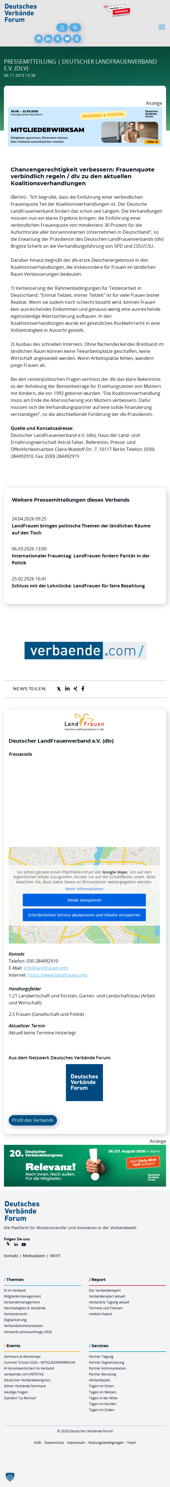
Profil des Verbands (33, 1120)
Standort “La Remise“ (20, 1398)
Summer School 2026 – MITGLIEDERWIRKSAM (39, 1362)
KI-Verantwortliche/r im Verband (29, 1368)
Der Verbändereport (105, 1290)
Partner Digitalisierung (106, 1362)
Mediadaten (34, 1255)
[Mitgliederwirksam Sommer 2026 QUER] (85, 110)
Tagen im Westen (102, 1392)
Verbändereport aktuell (107, 1296)
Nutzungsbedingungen (106, 1442)
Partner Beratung (102, 1374)
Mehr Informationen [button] (84, 888)
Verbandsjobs (99, 1380)
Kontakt (11, 1255)
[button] (10, 1477)
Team (131, 1442)
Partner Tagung (101, 1356)
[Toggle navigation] (162, 27)
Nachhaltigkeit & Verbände (25, 1308)
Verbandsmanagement (22, 1302)
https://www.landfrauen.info (58, 975)
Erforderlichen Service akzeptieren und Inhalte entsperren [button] (84, 915)
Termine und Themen (106, 1308)
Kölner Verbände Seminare (25, 1386)
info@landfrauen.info (46, 968)
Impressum (76, 1442)
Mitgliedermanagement (22, 1296)
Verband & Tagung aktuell (109, 1302)
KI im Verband (15, 1290)
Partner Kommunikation (107, 1368)
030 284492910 (42, 961)
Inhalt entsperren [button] (84, 900)
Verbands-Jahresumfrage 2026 (28, 1332)
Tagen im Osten (101, 1386)
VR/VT (55, 1255)
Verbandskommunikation (23, 1325)
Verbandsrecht (15, 1314)
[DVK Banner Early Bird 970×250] (85, 1148)
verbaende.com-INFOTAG (24, 1374)
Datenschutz (54, 1442)
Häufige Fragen (16, 1392)
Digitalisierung (15, 1319)
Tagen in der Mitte (103, 1398)
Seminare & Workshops (22, 1356)
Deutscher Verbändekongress (27, 1380)
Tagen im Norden (102, 1404)
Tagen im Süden (101, 1409)
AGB (37, 1442)
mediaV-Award (100, 1314)
